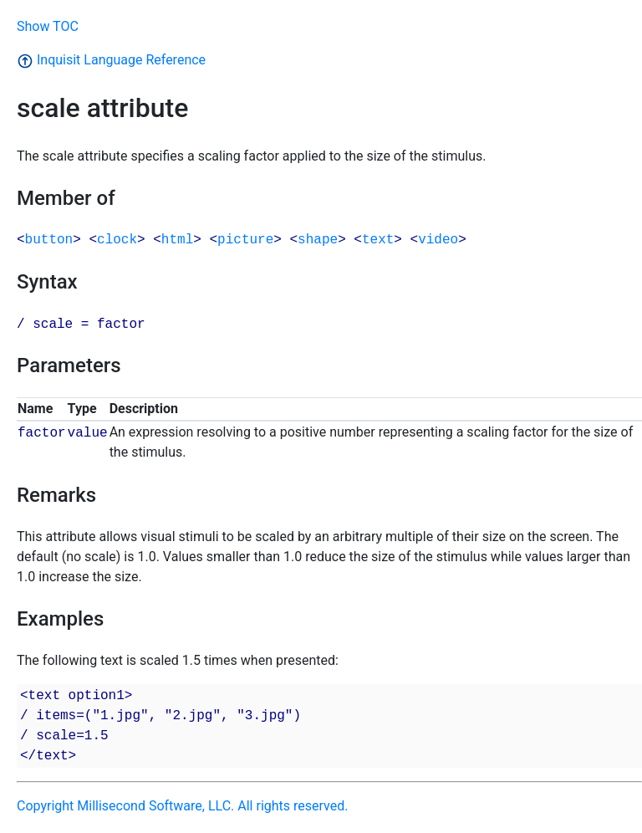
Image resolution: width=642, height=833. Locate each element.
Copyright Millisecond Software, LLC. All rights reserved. (182, 806)
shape (318, 240)
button (49, 240)
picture (245, 240)
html (177, 240)
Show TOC (48, 26)
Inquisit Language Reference (111, 60)
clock (117, 240)
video (438, 240)
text (378, 240)
